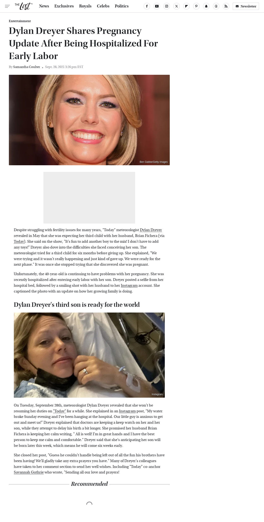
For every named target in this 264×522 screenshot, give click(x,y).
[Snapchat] (206, 6)
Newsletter (245, 6)
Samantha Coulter (26, 67)
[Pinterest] (196, 6)
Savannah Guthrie (29, 472)
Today (19, 241)
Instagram (129, 285)
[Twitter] (176, 6)
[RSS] (226, 6)
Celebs (103, 6)
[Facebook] (147, 6)
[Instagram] (166, 6)
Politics (122, 6)
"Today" (59, 411)
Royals (85, 6)
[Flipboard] (186, 6)
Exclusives (64, 6)
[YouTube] (156, 6)
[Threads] (216, 6)
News (44, 6)
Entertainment (20, 21)
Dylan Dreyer (151, 230)
